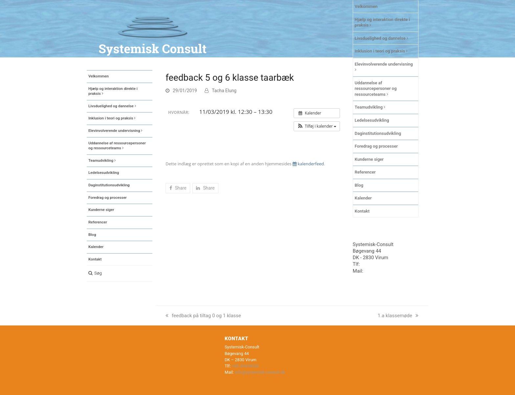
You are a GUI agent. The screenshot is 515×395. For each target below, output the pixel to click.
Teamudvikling (370, 107)
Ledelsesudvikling (372, 120)
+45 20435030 (377, 264)
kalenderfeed (308, 164)
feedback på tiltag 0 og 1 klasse (203, 316)
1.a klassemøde (398, 316)
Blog (359, 185)
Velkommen (366, 6)
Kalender (363, 198)
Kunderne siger (369, 159)
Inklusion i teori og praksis (381, 51)
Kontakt (362, 211)
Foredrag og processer (376, 146)
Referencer (365, 172)
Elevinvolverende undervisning (384, 67)
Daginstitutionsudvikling (378, 133)
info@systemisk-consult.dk (260, 372)
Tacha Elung (224, 90)
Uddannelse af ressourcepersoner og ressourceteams (376, 88)
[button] (119, 273)
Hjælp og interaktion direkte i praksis (382, 22)
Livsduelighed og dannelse (381, 38)
